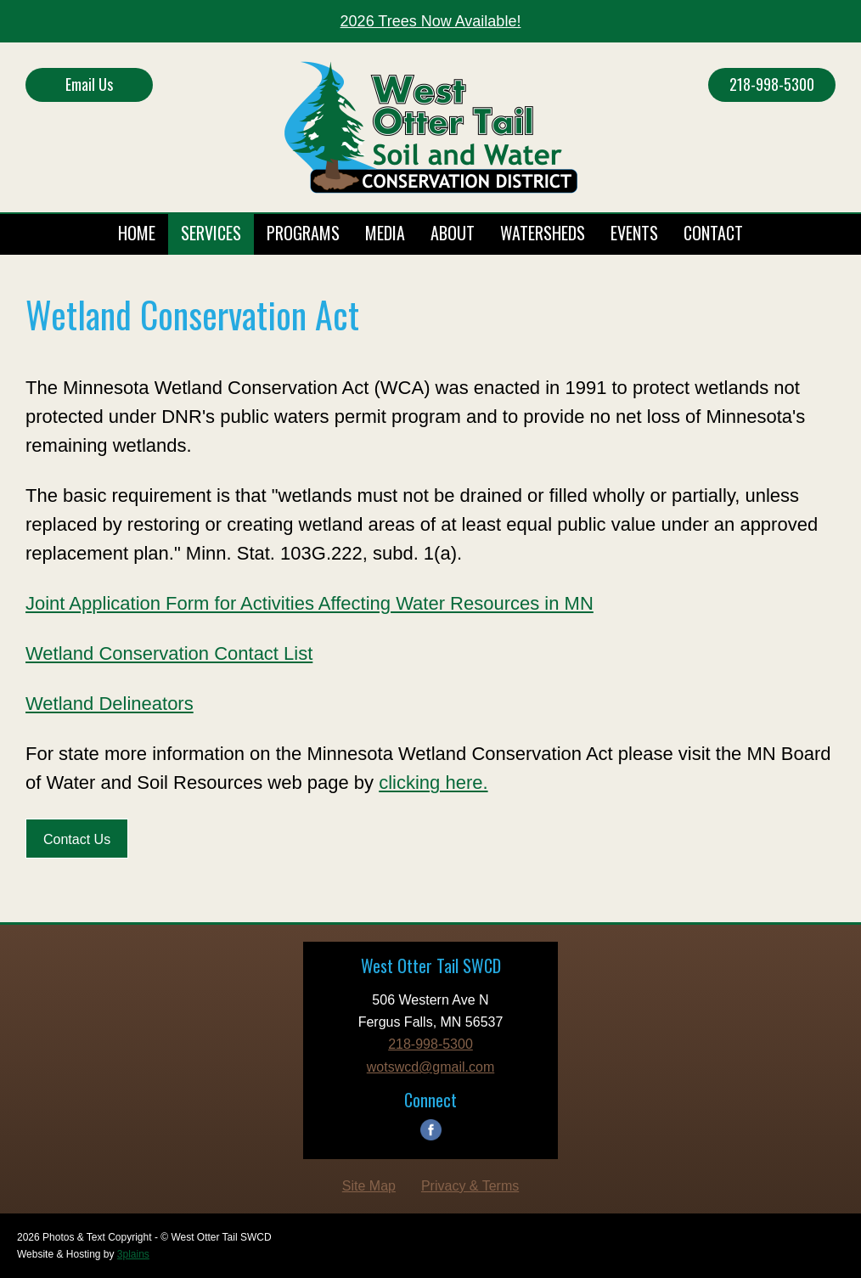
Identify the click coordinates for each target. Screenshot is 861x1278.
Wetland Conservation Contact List (168, 653)
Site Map (369, 1186)
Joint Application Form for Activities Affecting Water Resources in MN (309, 603)
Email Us (89, 84)
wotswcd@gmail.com (431, 1067)
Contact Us (76, 839)
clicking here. (433, 782)
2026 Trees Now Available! (430, 21)
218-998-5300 (771, 84)
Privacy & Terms (470, 1186)
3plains (133, 1254)
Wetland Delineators (109, 703)
